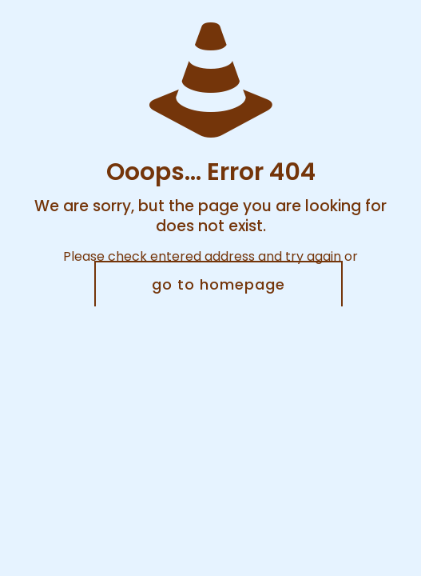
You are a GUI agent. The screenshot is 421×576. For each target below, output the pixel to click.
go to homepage (218, 284)
